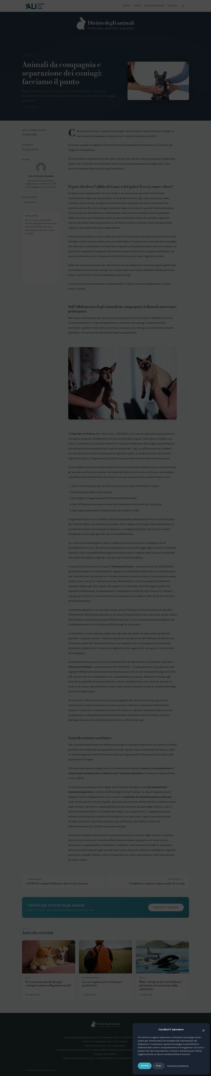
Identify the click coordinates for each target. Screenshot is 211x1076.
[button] (202, 1029)
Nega (158, 1065)
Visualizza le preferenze (178, 1066)
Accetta (145, 1065)
